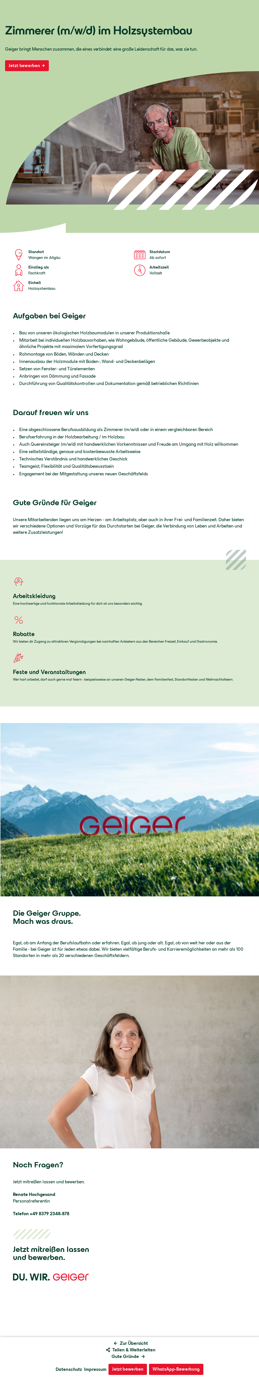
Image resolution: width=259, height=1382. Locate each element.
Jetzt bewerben (27, 65)
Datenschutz (69, 1369)
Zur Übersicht (130, 1343)
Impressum (95, 1369)
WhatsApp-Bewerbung (176, 1369)
